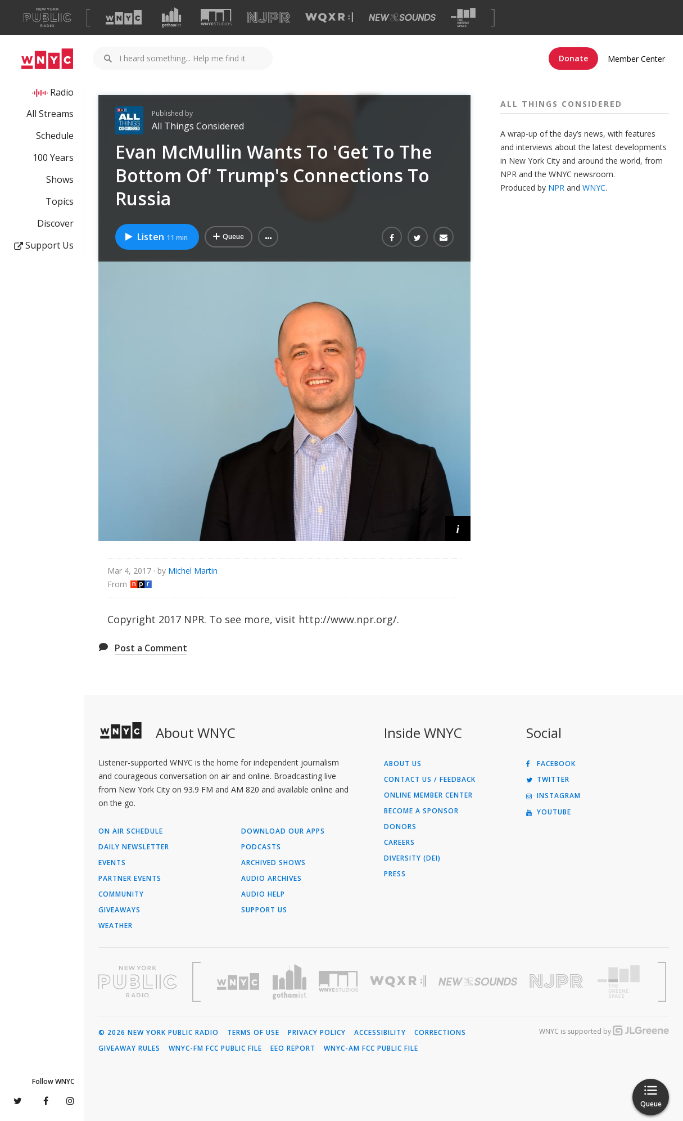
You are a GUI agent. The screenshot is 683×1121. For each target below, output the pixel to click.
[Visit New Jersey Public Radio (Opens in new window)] (558, 981)
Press (395, 874)
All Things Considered (198, 126)
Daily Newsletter (133, 847)
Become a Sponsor (421, 811)
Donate (573, 58)
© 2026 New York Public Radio (158, 1032)
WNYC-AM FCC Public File (371, 1048)
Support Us (44, 245)
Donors (400, 826)
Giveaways (119, 910)
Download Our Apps (283, 831)
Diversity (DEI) (412, 858)
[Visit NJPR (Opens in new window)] (268, 18)
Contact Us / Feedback (430, 779)
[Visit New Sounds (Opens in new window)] (402, 17)
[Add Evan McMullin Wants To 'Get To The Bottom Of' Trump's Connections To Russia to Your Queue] (228, 236)
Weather (115, 925)
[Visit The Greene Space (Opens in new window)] (463, 18)
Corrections (440, 1032)
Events (112, 862)
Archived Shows (273, 862)
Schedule (55, 135)
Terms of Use (253, 1032)
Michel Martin (193, 570)
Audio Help (263, 894)
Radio (62, 92)
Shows (60, 179)
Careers (399, 842)
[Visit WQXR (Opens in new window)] (329, 17)
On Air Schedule (130, 831)
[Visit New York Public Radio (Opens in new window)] (137, 981)
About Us (403, 763)
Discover (55, 223)
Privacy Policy (317, 1032)
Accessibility (380, 1032)
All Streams (50, 113)
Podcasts (261, 847)
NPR (556, 187)
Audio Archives (271, 878)
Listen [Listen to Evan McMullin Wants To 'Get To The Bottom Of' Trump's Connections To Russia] (156, 237)
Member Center (636, 58)
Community (121, 894)
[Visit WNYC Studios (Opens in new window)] (216, 17)
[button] (268, 237)
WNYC (593, 187)
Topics (60, 201)
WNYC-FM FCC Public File (215, 1048)
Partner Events (129, 878)
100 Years (53, 157)
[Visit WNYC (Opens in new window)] (124, 17)
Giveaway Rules (129, 1048)
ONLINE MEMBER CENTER (428, 795)
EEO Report (292, 1048)
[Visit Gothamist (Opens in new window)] (171, 17)
